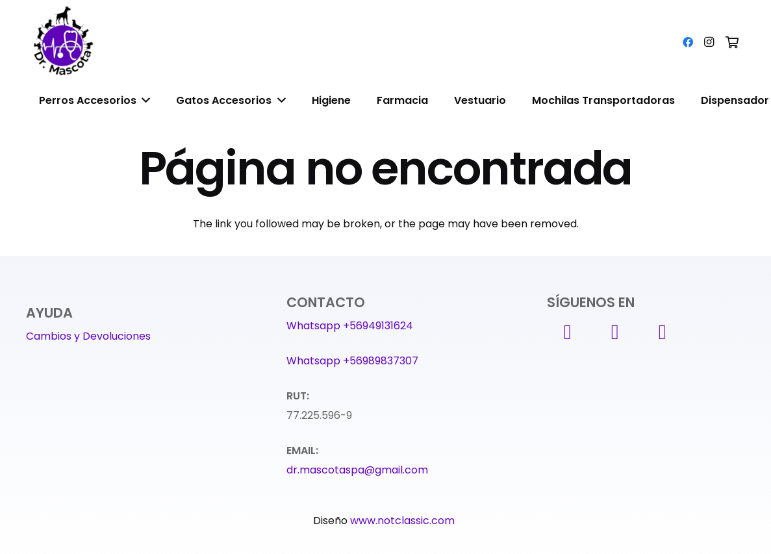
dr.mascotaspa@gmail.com (357, 469)
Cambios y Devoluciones (88, 336)
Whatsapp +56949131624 (349, 325)
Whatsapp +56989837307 (352, 360)
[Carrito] (732, 42)
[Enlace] (65, 42)
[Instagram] (708, 42)
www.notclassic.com (403, 520)
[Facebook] (687, 42)
